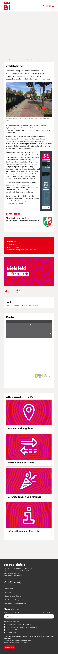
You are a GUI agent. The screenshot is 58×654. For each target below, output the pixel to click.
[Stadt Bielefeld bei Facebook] (10, 582)
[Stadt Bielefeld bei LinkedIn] (14, 582)
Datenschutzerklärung (13, 596)
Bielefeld (7, 60)
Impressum (9, 588)
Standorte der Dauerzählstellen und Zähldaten (23, 305)
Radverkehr (33, 60)
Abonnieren (9, 647)
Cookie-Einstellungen (13, 600)
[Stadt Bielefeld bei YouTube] (19, 582)
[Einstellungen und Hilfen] (47, 5)
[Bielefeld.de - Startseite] (7, 6)
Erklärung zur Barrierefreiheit (15, 603)
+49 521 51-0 (11, 568)
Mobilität (25, 60)
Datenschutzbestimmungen (23, 640)
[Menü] (52, 5)
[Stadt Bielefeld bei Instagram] (5, 582)
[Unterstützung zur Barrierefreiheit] (49, 5)
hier (40, 79)
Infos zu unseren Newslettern (18, 642)
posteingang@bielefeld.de (13, 573)
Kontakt (8, 592)
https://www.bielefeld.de (13, 575)
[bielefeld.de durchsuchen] (44, 5)
